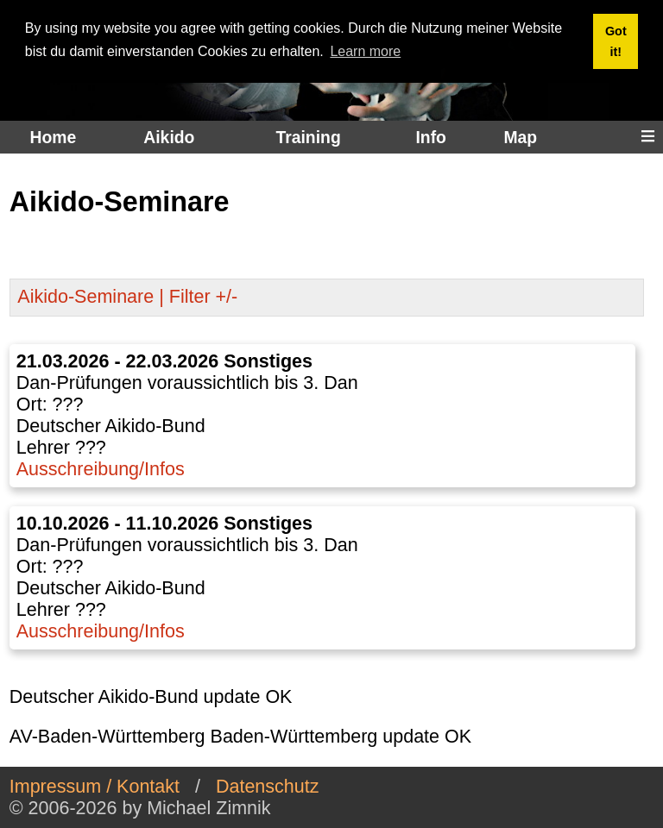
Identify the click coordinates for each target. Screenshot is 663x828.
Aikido (168, 137)
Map (520, 137)
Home (53, 137)
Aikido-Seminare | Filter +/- (127, 296)
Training (307, 137)
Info (430, 137)
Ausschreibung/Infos (100, 469)
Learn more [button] (365, 51)
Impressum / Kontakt (94, 786)
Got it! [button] (616, 41)
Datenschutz (267, 786)
